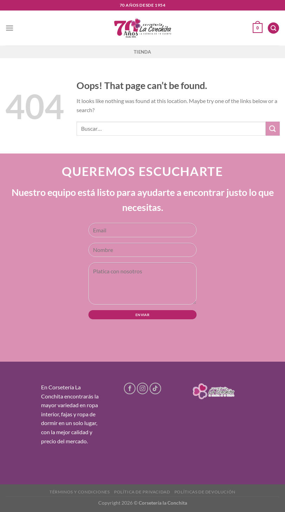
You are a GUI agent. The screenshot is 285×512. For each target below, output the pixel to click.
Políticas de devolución (205, 491)
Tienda (142, 52)
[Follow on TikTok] (155, 388)
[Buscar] (273, 28)
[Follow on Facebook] (129, 388)
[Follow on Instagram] (142, 388)
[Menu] (9, 27)
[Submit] (273, 128)
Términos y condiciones (79, 491)
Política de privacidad (142, 491)
